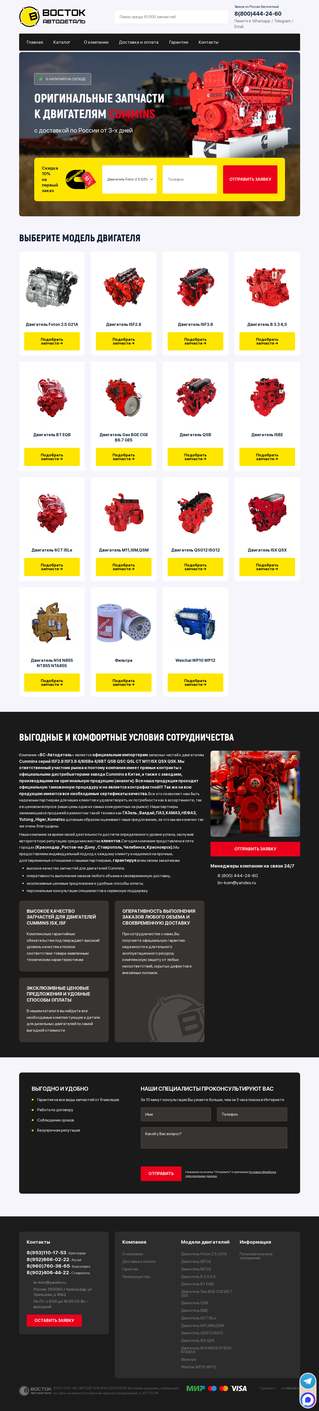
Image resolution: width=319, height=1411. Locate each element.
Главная (35, 42)
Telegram (282, 21)
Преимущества (136, 1276)
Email (238, 26)
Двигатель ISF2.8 (123, 325)
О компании (95, 42)
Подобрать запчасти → (52, 342)
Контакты (207, 42)
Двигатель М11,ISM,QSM (124, 555)
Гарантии (177, 42)
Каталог (61, 42)
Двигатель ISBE (267, 437)
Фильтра (123, 666)
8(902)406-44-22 (58, 1272)
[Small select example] (129, 179)
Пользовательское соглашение (256, 1256)
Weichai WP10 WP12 (195, 666)
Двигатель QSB (195, 437)
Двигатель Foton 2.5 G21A (52, 325)
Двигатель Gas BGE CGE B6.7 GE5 (123, 440)
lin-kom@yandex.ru (46, 1282)
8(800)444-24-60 (257, 13)
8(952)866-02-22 (54, 1259)
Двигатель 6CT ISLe (51, 555)
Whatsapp (261, 21)
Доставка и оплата (138, 42)
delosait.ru (292, 1388)
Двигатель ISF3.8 (195, 325)
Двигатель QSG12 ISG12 (195, 555)
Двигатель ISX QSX (267, 555)
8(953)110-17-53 (56, 1252)
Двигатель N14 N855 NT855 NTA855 (52, 669)
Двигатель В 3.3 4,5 (267, 325)
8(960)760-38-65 (58, 1265)
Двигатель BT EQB (52, 437)
